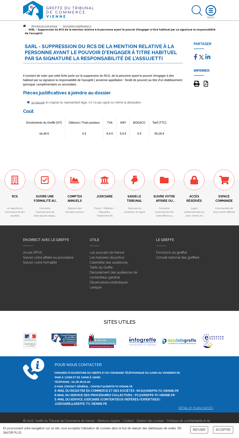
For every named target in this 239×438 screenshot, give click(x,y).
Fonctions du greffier (171, 252)
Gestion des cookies (150, 420)
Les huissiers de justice (106, 257)
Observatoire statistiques (108, 282)
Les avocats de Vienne (106, 252)
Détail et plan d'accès (196, 408)
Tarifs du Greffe (101, 267)
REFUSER (199, 429)
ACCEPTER (223, 429)
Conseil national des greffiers (178, 257)
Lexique (95, 287)
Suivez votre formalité (40, 262)
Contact (128, 420)
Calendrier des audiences (108, 262)
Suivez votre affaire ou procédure (48, 257)
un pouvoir (38, 102)
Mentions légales (108, 420)
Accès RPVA (32, 252)
